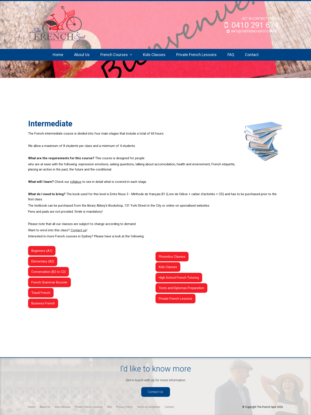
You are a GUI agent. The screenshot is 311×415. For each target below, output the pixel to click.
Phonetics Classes (172, 257)
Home (58, 54)
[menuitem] (31, 407)
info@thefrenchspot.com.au (255, 31)
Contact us (78, 230)
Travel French (40, 293)
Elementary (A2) (42, 261)
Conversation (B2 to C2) (48, 272)
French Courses (114, 54)
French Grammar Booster (49, 282)
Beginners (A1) (41, 251)
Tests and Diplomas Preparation (181, 288)
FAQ (230, 54)
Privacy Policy (124, 407)
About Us (82, 54)
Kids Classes (154, 54)
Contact (252, 54)
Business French (43, 303)
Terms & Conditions (148, 407)
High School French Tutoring (179, 278)
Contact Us (155, 392)
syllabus (75, 182)
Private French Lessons (196, 54)
